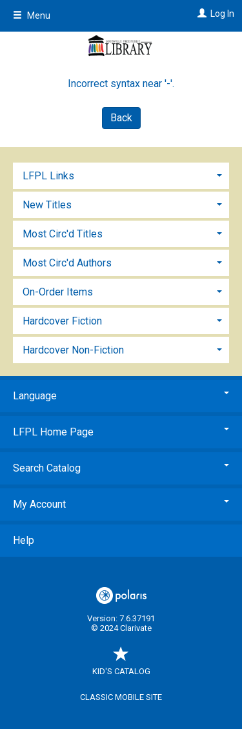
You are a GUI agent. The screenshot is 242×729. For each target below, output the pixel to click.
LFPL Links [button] (48, 176)
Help (23, 540)
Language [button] (121, 396)
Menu (31, 15)
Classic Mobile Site (121, 697)
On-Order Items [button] (58, 292)
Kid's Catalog (121, 665)
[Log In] (200, 13)
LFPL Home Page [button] (121, 432)
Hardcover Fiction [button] (62, 321)
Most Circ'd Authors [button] (67, 263)
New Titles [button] (47, 205)
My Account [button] (121, 504)
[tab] (121, 174)
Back (121, 118)
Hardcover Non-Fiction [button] (73, 350)
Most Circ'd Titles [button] (63, 234)
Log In (222, 13)
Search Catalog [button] (121, 468)
